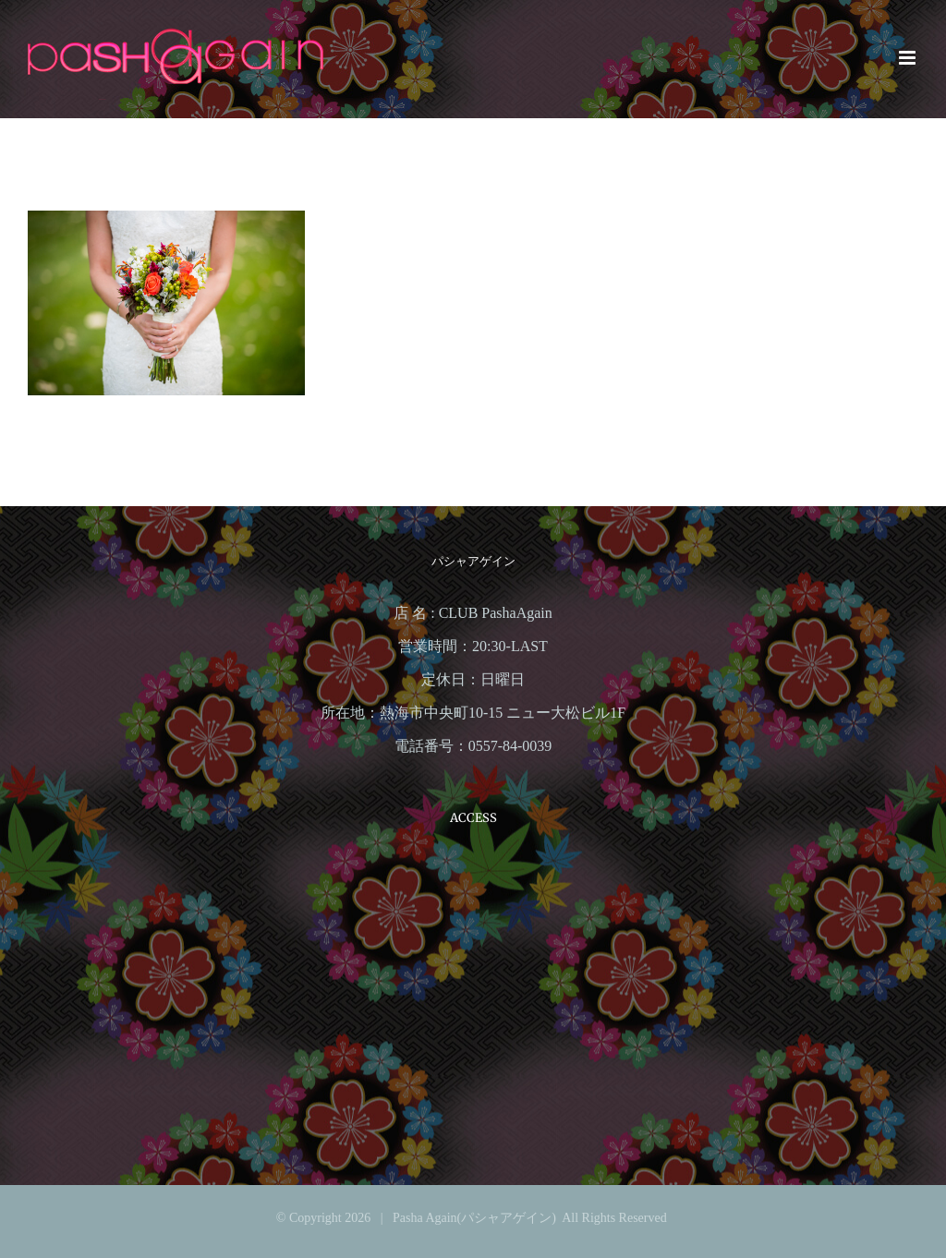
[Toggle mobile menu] (908, 57)
